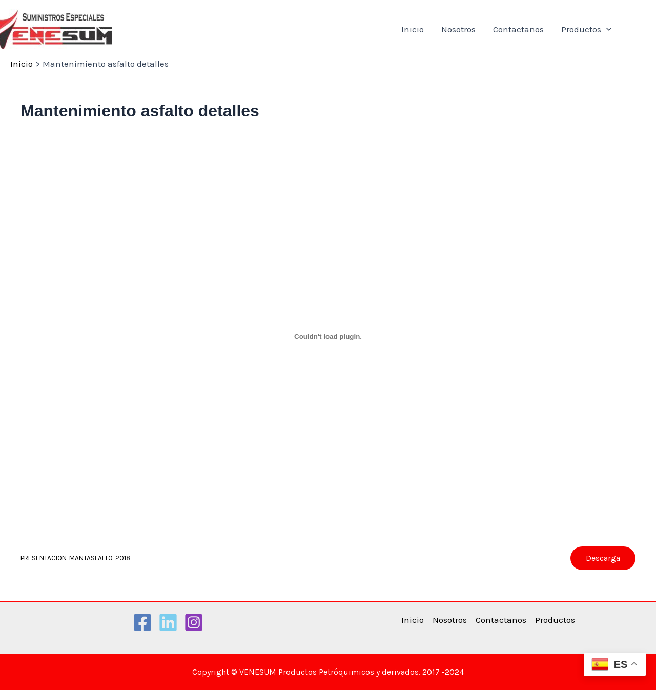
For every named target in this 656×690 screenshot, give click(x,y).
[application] (606, 29)
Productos (586, 29)
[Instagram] (193, 622)
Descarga (603, 558)
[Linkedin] (168, 622)
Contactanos (518, 29)
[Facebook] (142, 622)
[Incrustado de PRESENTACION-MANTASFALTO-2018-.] (328, 337)
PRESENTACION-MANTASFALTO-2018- (76, 558)
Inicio (412, 29)
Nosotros (458, 29)
